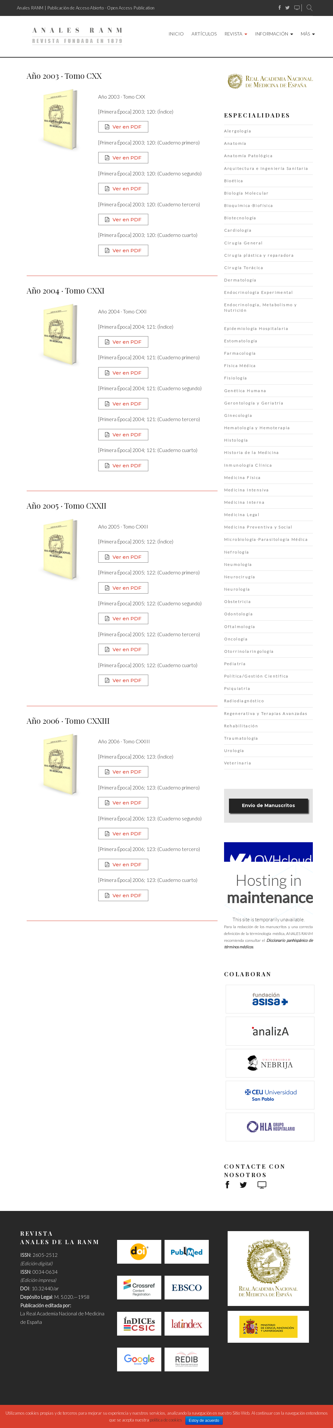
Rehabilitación (241, 725)
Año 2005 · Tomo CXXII (66, 505)
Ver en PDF (127, 127)
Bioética (234, 180)
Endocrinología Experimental (258, 292)
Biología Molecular (246, 193)
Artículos (204, 33)
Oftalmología (240, 626)
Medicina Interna (244, 502)
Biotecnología (240, 217)
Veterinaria (237, 763)
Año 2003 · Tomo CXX (64, 75)
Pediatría (235, 663)
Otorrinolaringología (249, 651)
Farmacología (240, 353)
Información (271, 33)
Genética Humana (245, 390)
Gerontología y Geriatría (254, 403)
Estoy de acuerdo (204, 1420)
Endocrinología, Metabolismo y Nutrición (260, 307)
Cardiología (238, 230)
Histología (236, 440)
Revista (233, 33)
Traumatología (241, 738)
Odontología (238, 613)
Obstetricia (237, 601)
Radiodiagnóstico (244, 700)
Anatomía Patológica (248, 155)
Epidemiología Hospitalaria (256, 328)
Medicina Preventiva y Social (258, 527)
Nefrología (236, 552)
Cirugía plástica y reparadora (259, 255)
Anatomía (235, 143)
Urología (234, 750)
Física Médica (240, 365)
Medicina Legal (242, 514)
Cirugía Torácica (243, 267)
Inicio (176, 33)
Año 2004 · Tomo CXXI (65, 290)
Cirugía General (243, 242)
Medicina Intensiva (246, 489)
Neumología (238, 564)
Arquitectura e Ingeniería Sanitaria (266, 168)
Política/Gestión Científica (256, 676)
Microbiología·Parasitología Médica (266, 539)
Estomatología (241, 340)
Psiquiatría (237, 688)
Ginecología (238, 415)
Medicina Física (242, 477)
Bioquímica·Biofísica (248, 205)
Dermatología (240, 280)
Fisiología (235, 378)
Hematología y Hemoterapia (257, 427)
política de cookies (166, 1419)
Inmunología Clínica (248, 465)
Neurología (237, 589)
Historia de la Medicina (251, 452)
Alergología (237, 131)
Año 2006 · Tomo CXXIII (68, 720)
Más (305, 33)
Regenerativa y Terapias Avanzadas (266, 713)
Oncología (236, 639)
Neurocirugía (240, 576)
